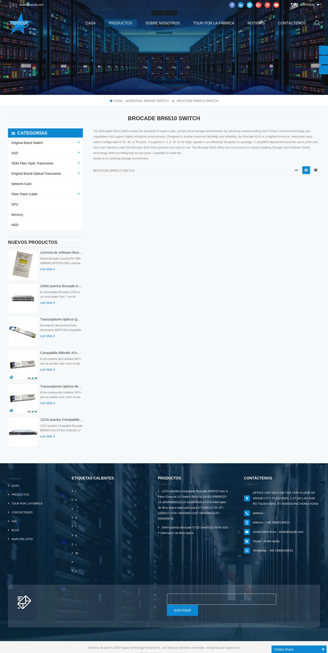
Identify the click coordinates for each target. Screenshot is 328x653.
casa (91, 23)
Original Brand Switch (148, 101)
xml (14, 523)
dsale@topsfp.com (28, 5)
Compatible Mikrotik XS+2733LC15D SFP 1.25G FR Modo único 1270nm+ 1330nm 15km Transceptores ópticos (61, 355)
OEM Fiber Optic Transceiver (32, 163)
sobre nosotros (162, 23)
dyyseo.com (232, 638)
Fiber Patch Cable (24, 194)
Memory (17, 214)
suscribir (293, 601)
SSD (14, 153)
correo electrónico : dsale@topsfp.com (278, 534)
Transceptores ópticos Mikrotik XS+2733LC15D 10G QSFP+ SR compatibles (61, 388)
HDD (14, 225)
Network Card (21, 184)
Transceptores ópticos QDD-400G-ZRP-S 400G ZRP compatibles (61, 321)
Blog (15, 532)
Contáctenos (292, 23)
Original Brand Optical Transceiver (35, 173)
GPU (14, 204)
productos (120, 23)
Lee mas (47, 271)
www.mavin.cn (176, 644)
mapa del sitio (22, 541)
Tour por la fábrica (213, 23)
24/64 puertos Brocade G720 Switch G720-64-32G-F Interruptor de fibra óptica (61, 288)
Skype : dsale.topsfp (266, 543)
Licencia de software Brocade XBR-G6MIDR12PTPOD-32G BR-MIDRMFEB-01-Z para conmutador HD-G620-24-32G (61, 255)
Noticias (256, 23)
